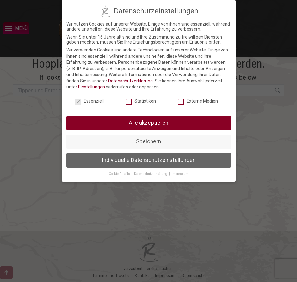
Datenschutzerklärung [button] (151, 174)
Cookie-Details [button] (120, 174)
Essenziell (89, 101)
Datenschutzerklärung (130, 80)
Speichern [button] (148, 141)
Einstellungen (91, 86)
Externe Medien (198, 101)
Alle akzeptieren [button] (148, 123)
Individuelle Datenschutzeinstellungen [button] (148, 160)
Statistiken (141, 101)
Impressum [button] (180, 174)
